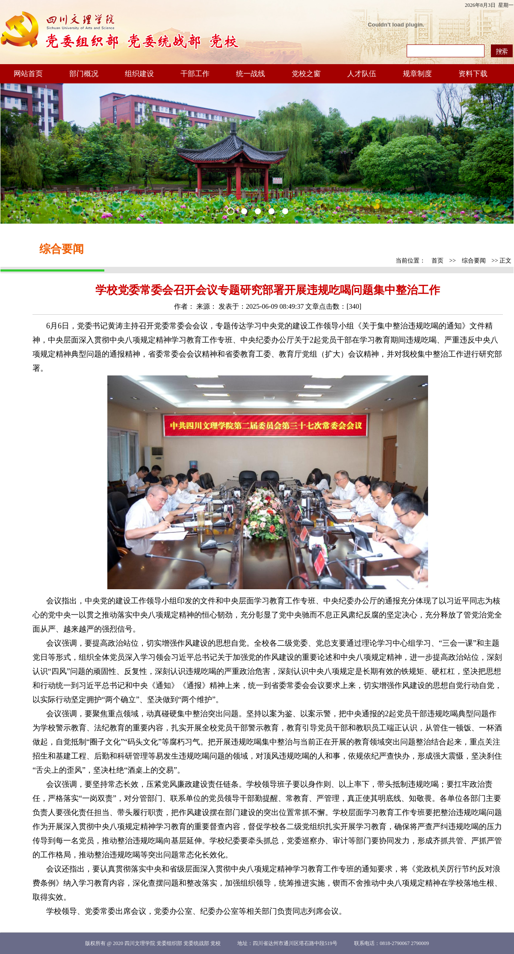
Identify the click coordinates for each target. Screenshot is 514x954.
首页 (437, 260)
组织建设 (139, 74)
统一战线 (250, 74)
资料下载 (472, 74)
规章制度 (417, 74)
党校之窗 (306, 74)
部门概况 (83, 74)
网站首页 (28, 74)
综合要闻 (474, 260)
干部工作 (195, 74)
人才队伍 (361, 74)
